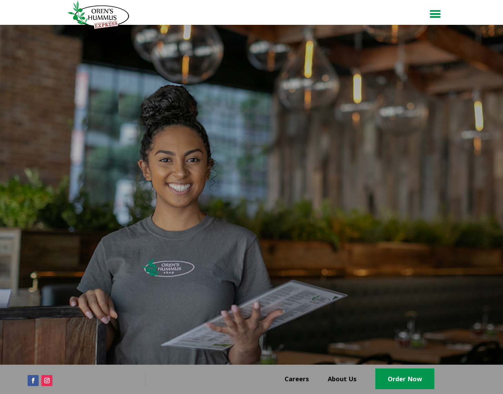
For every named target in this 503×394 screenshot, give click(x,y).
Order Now (405, 379)
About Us (342, 379)
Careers (297, 379)
